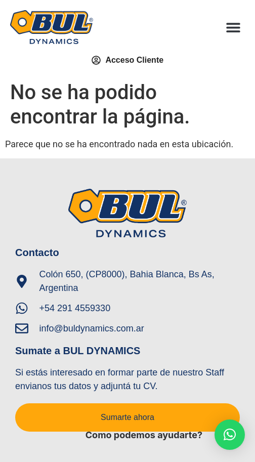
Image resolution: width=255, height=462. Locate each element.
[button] (233, 27)
